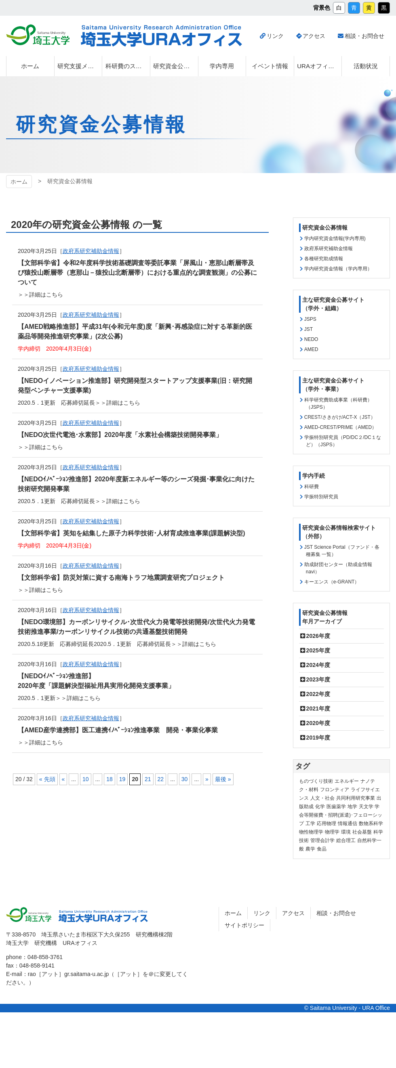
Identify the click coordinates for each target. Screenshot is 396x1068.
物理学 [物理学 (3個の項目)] (332, 832)
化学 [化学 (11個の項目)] (320, 806)
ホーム (19, 181)
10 (85, 779)
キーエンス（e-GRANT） (332, 582)
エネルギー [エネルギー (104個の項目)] (347, 781)
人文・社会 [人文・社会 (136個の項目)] (322, 798)
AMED (311, 349)
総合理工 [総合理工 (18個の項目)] (346, 840)
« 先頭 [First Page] (47, 779)
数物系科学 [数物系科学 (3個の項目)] (371, 823)
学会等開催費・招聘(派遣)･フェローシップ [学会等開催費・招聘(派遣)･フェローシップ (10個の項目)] (340, 815)
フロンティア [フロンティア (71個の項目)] (334, 789)
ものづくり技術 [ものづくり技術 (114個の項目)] (316, 781)
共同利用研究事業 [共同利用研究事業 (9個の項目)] (355, 798)
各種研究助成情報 (323, 258)
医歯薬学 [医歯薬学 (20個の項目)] (336, 806)
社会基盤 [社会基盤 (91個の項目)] (362, 832)
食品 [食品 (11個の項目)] (321, 849)
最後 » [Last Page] (223, 779)
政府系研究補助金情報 (328, 248)
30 (184, 779)
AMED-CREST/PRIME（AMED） (340, 427)
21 (148, 779)
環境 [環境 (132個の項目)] (346, 832)
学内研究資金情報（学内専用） (338, 269)
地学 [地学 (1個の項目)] (352, 806)
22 (161, 779)
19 (122, 779)
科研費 (311, 486)
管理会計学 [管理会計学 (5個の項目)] (322, 840)
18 (109, 779)
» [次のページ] (207, 779)
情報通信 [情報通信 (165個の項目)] (347, 823)
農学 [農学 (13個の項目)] (310, 849)
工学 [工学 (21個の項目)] (310, 823)
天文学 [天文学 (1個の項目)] (366, 806)
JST (308, 329)
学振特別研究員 (321, 497)
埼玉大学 (38, 34)
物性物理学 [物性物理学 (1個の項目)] (311, 832)
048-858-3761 (45, 957)
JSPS (310, 319)
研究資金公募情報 (325, 227)
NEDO (311, 339)
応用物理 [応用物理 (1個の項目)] (326, 823)
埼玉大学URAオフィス (161, 36)
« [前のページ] (63, 779)
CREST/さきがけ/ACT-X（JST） (339, 417)
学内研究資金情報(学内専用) (335, 238)
